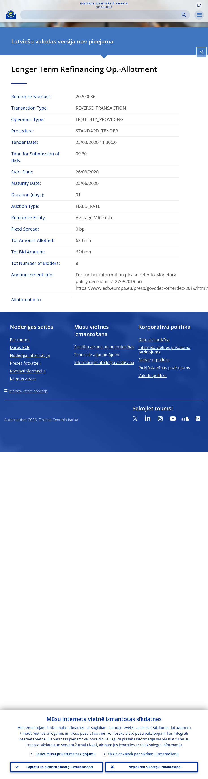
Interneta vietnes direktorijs (28, 391)
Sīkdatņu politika (154, 359)
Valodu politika (152, 375)
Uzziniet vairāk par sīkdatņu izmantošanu (143, 753)
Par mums (19, 339)
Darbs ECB (20, 347)
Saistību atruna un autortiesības (104, 346)
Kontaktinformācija (28, 371)
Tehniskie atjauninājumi (96, 354)
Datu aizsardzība (153, 339)
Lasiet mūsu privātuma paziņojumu (65, 753)
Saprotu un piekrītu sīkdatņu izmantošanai (59, 767)
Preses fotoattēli (25, 363)
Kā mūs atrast (23, 378)
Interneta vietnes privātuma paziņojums (164, 350)
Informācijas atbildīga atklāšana (104, 362)
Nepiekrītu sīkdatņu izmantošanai (155, 767)
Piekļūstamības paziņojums (164, 367)
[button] (198, 5)
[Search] (101, 15)
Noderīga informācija (30, 355)
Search (184, 15)
